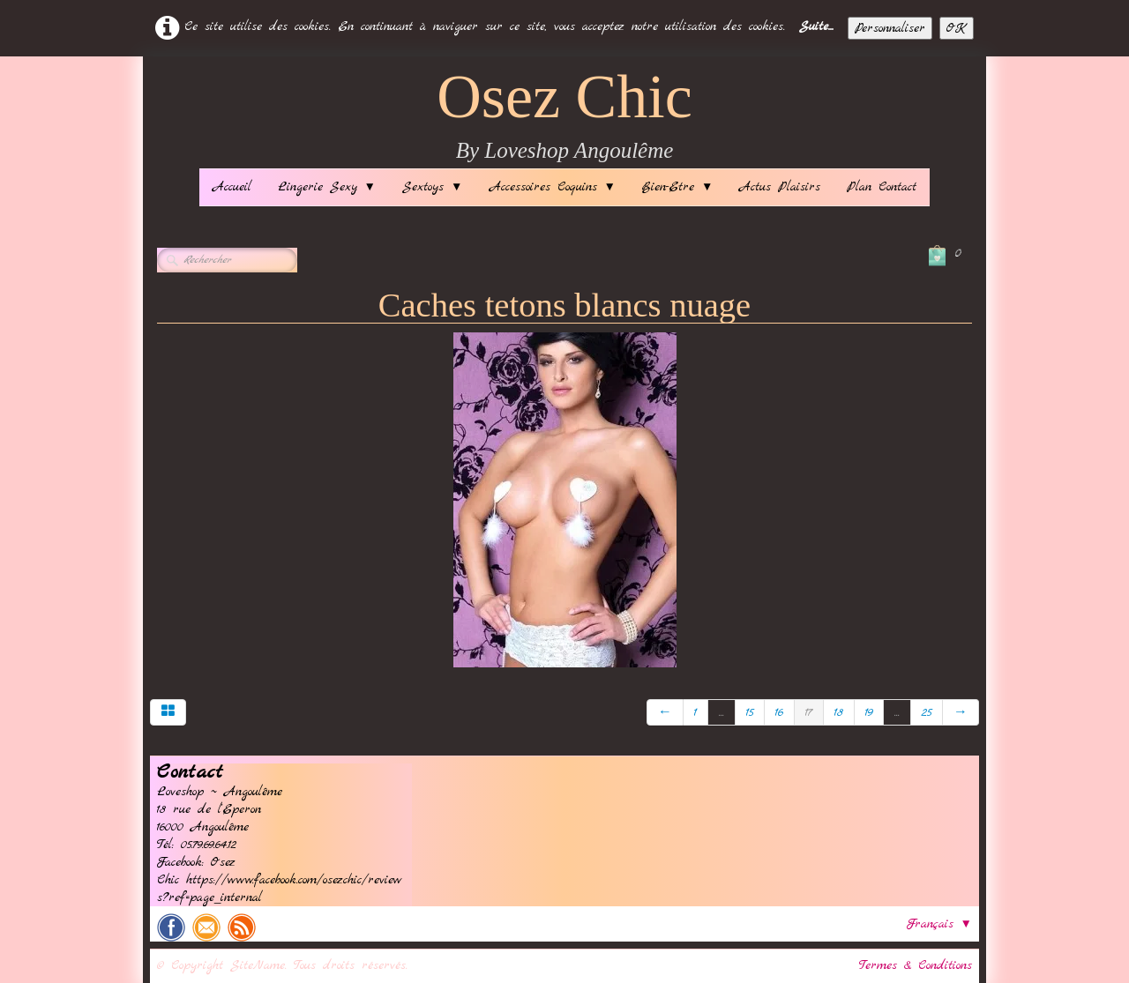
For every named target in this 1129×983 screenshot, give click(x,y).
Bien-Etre (677, 187)
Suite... (816, 26)
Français (939, 924)
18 (838, 712)
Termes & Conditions (915, 965)
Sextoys (432, 187)
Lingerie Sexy (327, 187)
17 (808, 712)
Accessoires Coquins (553, 187)
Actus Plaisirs (779, 187)
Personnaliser (890, 28)
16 (779, 712)
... (721, 712)
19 (868, 712)
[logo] (564, 117)
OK (956, 28)
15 (749, 712)
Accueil (232, 187)
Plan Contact (881, 187)
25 (926, 712)
